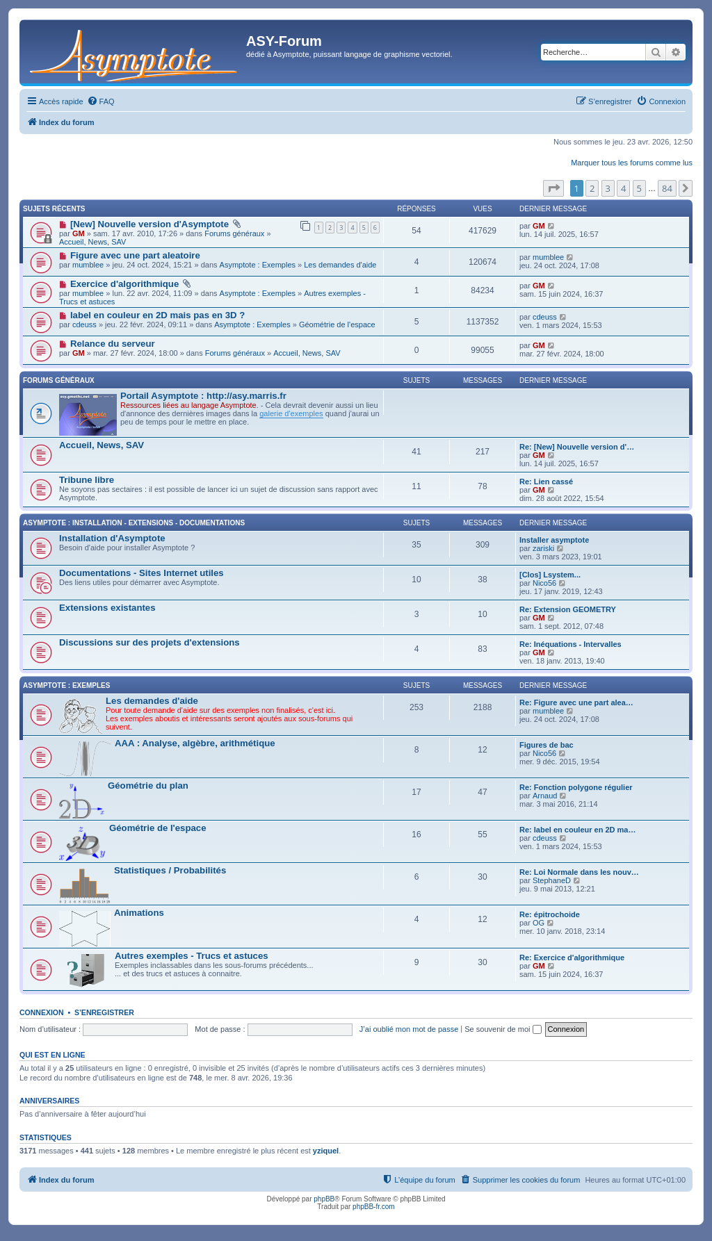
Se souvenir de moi (502, 1029)
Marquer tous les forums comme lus (632, 162)
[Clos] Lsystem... (550, 574)
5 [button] (639, 188)
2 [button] (592, 188)
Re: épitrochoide (549, 914)
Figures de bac (546, 745)
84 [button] (667, 188)
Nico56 (544, 583)
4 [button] (623, 188)
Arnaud (545, 795)
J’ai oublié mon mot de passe (408, 1029)
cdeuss (84, 324)
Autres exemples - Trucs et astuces (191, 956)
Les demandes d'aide (340, 265)
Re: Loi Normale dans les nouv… (579, 872)
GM (78, 233)
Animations (139, 912)
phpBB (324, 1199)
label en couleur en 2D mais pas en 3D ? (157, 315)
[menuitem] (101, 101)
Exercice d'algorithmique (124, 284)
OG (538, 923)
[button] (553, 188)
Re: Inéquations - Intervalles (570, 644)
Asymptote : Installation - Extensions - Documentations (134, 523)
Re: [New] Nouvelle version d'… (576, 447)
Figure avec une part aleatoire (135, 255)
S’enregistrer (104, 1012)
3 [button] (608, 188)
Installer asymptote (554, 540)
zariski (543, 548)
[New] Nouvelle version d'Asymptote (149, 224)
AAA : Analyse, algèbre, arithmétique (195, 743)
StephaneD (552, 880)
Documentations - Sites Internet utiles (141, 573)
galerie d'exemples (291, 413)
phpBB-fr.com (374, 1206)
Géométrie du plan (148, 785)
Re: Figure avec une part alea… (576, 702)
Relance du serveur (112, 343)
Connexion (41, 1012)
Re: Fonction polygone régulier (576, 787)
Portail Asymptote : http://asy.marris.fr (203, 396)
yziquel (326, 1151)
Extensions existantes (107, 607)
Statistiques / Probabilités (170, 870)
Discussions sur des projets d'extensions (149, 642)
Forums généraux (234, 233)
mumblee (88, 265)
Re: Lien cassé (546, 481)
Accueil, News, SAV (92, 242)
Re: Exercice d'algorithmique (571, 957)
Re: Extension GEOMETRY (567, 609)
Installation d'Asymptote (112, 538)
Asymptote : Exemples (258, 265)
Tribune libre (86, 480)
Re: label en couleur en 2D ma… (577, 829)
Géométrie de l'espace (337, 324)
